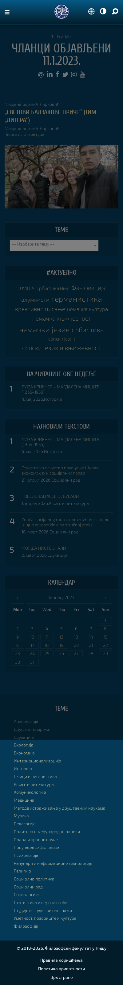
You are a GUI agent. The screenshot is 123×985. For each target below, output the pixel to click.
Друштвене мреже (32, 729)
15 (105, 636)
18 (47, 645)
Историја (53, 399)
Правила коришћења (61, 960)
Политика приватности (61, 968)
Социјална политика (34, 878)
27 (76, 653)
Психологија (26, 855)
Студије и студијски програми (43, 910)
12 (61, 636)
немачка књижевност (61, 318)
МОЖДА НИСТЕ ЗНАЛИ (44, 548)
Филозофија (26, 926)
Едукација (58, 555)
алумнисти (35, 299)
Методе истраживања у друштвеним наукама (59, 808)
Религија (22, 870)
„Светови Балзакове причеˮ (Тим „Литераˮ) (50, 116)
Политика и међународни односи (47, 831)
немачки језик (44, 329)
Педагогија (25, 823)
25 (47, 653)
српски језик (61, 339)
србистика (88, 330)
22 (105, 645)
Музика (21, 815)
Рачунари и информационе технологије (53, 863)
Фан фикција (88, 287)
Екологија (24, 744)
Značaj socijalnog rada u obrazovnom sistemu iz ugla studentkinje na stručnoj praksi (65, 522)
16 (18, 645)
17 (32, 645)
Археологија (26, 721)
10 (32, 636)
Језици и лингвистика (35, 776)
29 (105, 653)
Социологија (26, 894)
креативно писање (40, 308)
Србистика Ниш (53, 288)
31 (32, 662)
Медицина (24, 800)
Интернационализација (37, 760)
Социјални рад (65, 480)
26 (61, 653)
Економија (24, 752)
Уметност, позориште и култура (45, 918)
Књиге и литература (25, 134)
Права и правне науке (36, 839)
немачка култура (87, 309)
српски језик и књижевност (61, 347)
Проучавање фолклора (37, 847)
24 (32, 653)
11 (46, 636)
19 (61, 645)
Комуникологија (30, 792)
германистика (76, 298)
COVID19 (26, 288)
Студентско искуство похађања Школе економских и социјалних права (60, 470)
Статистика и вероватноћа (41, 902)
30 (17, 662)
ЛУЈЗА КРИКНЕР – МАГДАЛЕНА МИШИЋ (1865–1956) (61, 389)
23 (17, 653)
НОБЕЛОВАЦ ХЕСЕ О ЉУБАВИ (50, 496)
